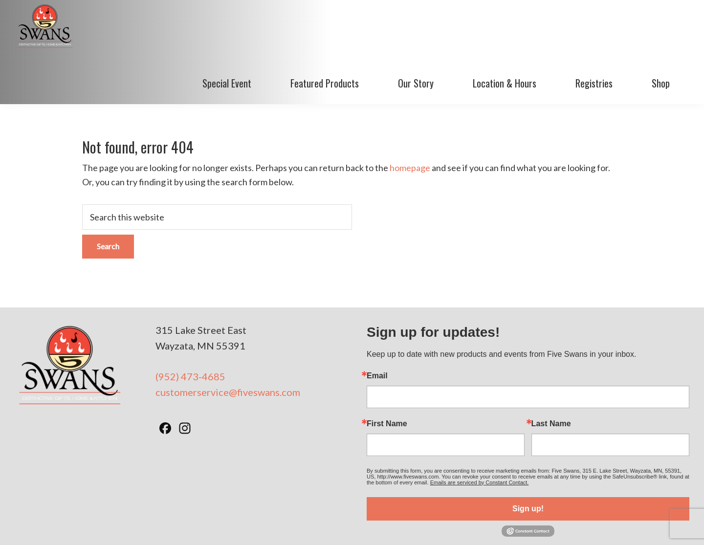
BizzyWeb (517, 525)
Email (377, 329)
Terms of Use (329, 525)
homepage (410, 121)
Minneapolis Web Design (449, 525)
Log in (549, 525)
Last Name (551, 377)
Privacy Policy (379, 525)
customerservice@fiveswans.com (227, 345)
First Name (387, 377)
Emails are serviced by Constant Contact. (479, 435)
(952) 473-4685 (190, 329)
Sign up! (528, 462)
